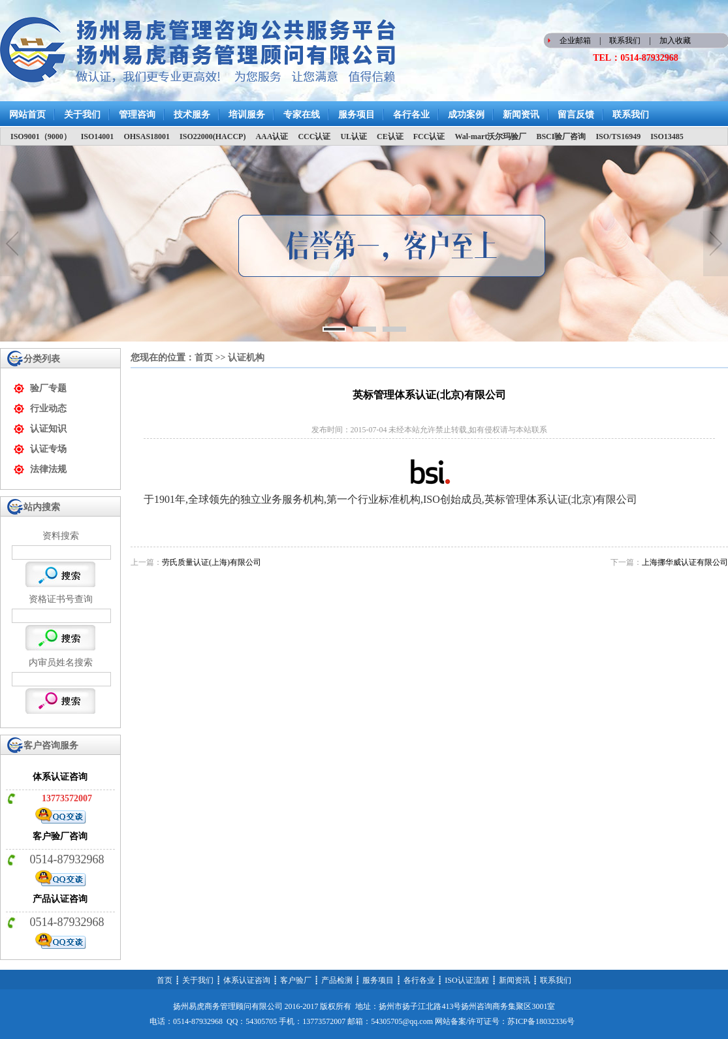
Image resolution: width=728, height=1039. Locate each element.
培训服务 (247, 115)
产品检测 (337, 980)
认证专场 (48, 449)
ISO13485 (667, 136)
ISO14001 (97, 136)
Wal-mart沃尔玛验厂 (490, 136)
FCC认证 (429, 136)
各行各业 (411, 115)
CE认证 (390, 136)
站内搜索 (42, 507)
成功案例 (466, 115)
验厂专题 (48, 388)
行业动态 (48, 408)
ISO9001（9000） (40, 136)
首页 (204, 357)
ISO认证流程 (466, 980)
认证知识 (48, 429)
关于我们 (82, 115)
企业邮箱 (575, 40)
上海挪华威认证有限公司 (685, 562)
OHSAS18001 (146, 136)
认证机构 (246, 357)
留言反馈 (576, 115)
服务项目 (356, 115)
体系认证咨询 (246, 980)
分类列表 (42, 359)
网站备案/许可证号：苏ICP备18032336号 (505, 1021)
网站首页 (27, 115)
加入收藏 (675, 40)
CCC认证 (314, 136)
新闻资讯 (521, 115)
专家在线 (301, 115)
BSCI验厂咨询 (561, 136)
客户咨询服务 (51, 745)
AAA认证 (271, 136)
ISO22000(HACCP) (212, 136)
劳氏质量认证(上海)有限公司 (211, 562)
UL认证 (353, 136)
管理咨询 (137, 115)
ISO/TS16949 (618, 136)
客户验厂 (295, 980)
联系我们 (625, 40)
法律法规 (48, 469)
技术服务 (192, 115)
